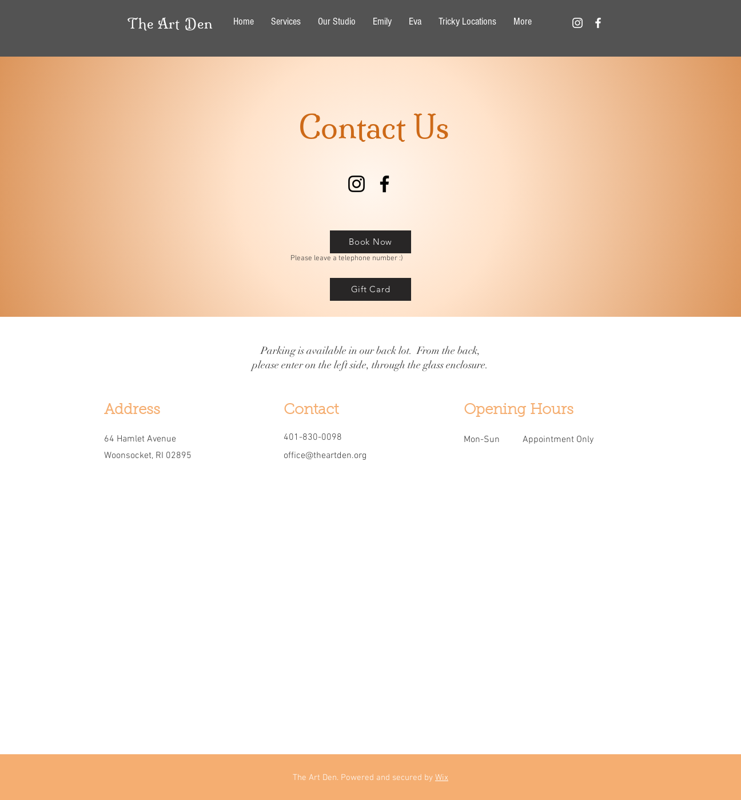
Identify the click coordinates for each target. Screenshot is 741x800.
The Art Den (170, 23)
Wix (441, 778)
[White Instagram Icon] (577, 23)
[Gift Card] (370, 289)
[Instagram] (356, 184)
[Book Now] (370, 241)
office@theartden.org (325, 455)
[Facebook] (384, 184)
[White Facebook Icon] (598, 23)
